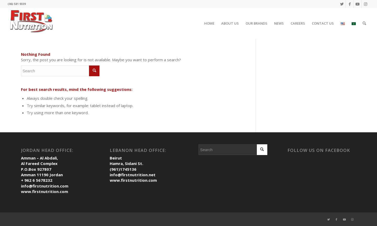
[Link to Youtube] (357, 4)
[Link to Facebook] (349, 4)
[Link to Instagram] (365, 4)
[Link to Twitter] (342, 4)
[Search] (364, 23)
